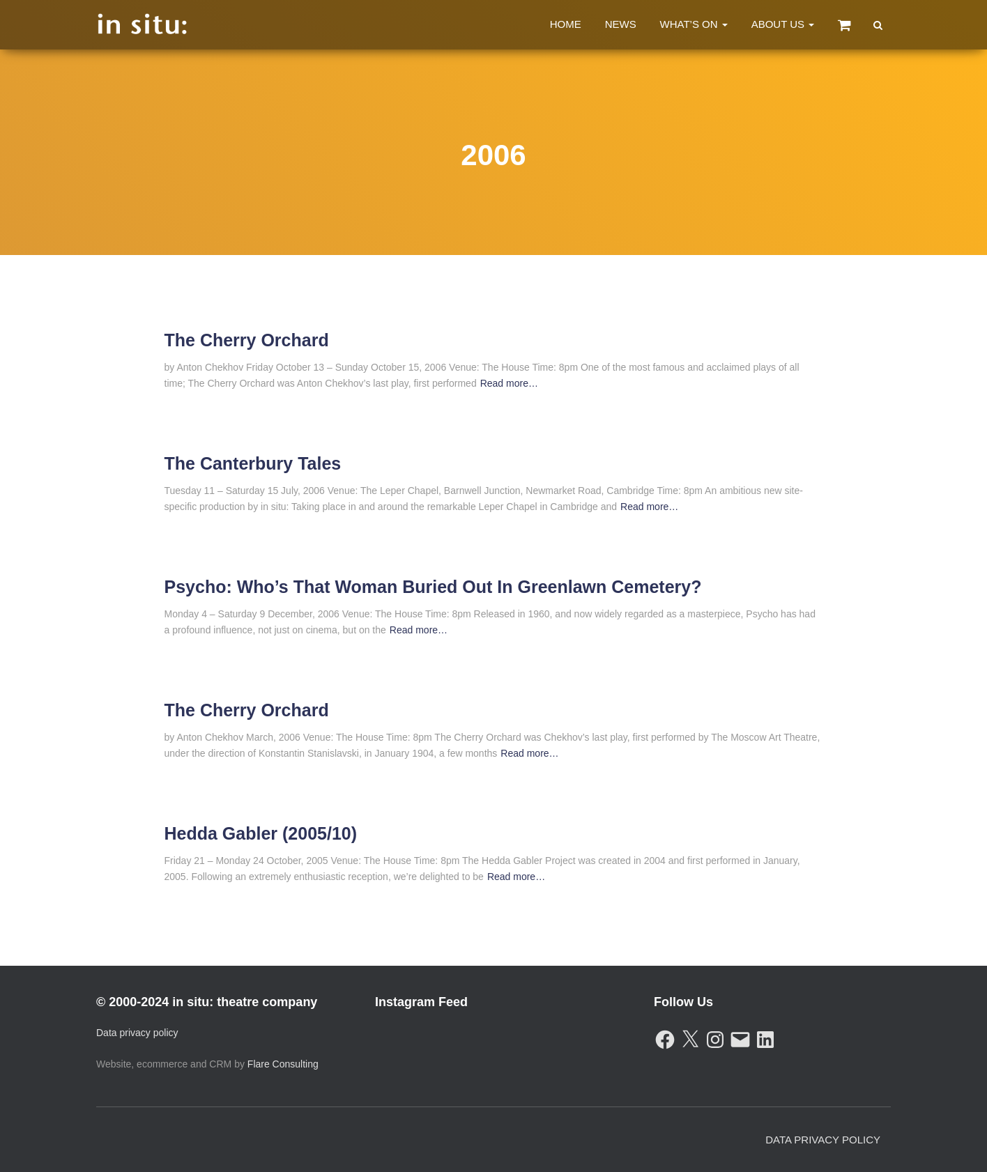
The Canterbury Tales (253, 463)
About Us (783, 24)
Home (565, 24)
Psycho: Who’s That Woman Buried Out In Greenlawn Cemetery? (433, 586)
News (620, 24)
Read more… (509, 383)
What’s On (694, 24)
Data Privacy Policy (822, 1140)
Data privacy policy (137, 1032)
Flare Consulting (283, 1064)
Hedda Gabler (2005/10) (261, 833)
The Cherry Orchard (246, 340)
